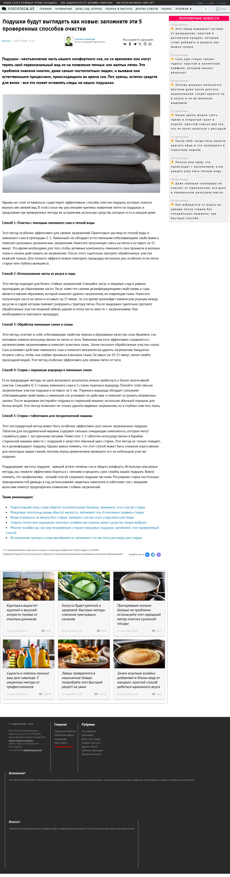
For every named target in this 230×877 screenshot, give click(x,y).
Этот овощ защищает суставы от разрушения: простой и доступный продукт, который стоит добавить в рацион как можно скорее (197, 37)
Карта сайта (60, 742)
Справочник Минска (65, 731)
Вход (221, 9)
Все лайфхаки (89, 731)
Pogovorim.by (19, 724)
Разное (167, 8)
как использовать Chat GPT (135, 3)
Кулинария (63, 8)
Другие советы (147, 8)
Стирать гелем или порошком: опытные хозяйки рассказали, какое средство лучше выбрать (78, 522)
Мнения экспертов (91, 754)
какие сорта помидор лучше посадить (30, 3)
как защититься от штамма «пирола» (87, 3)
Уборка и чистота (119, 8)
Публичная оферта (64, 735)
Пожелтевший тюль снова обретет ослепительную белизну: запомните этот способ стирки (77, 507)
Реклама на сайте (63, 746)
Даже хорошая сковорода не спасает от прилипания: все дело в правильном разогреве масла (198, 188)
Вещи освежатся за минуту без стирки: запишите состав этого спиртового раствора (72, 517)
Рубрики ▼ (184, 8)
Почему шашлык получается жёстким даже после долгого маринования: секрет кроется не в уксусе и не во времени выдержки (198, 94)
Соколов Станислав (85, 39)
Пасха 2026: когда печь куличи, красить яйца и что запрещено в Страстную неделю (198, 145)
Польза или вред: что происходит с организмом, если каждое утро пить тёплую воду (197, 167)
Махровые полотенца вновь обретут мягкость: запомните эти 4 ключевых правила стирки (77, 512)
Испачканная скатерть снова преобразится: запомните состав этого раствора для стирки (76, 538)
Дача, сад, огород (89, 8)
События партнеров (92, 750)
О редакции (60, 739)
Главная (46, 8)
